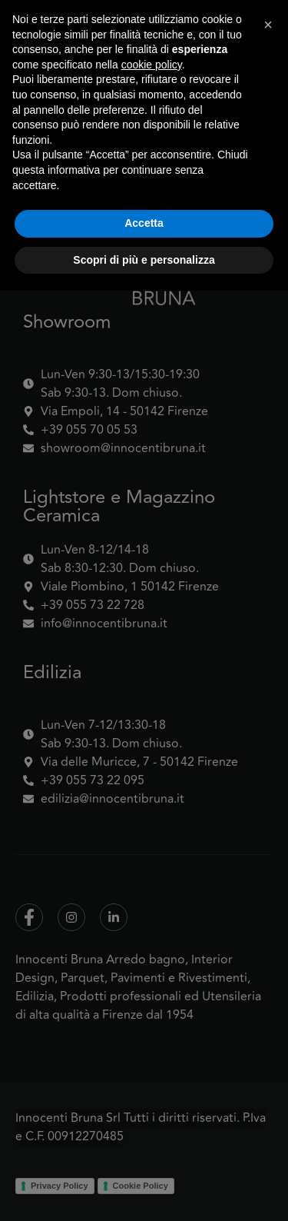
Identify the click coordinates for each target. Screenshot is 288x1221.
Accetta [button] (144, 1153)
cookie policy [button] (151, 994)
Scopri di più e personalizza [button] (143, 1189)
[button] (268, 955)
